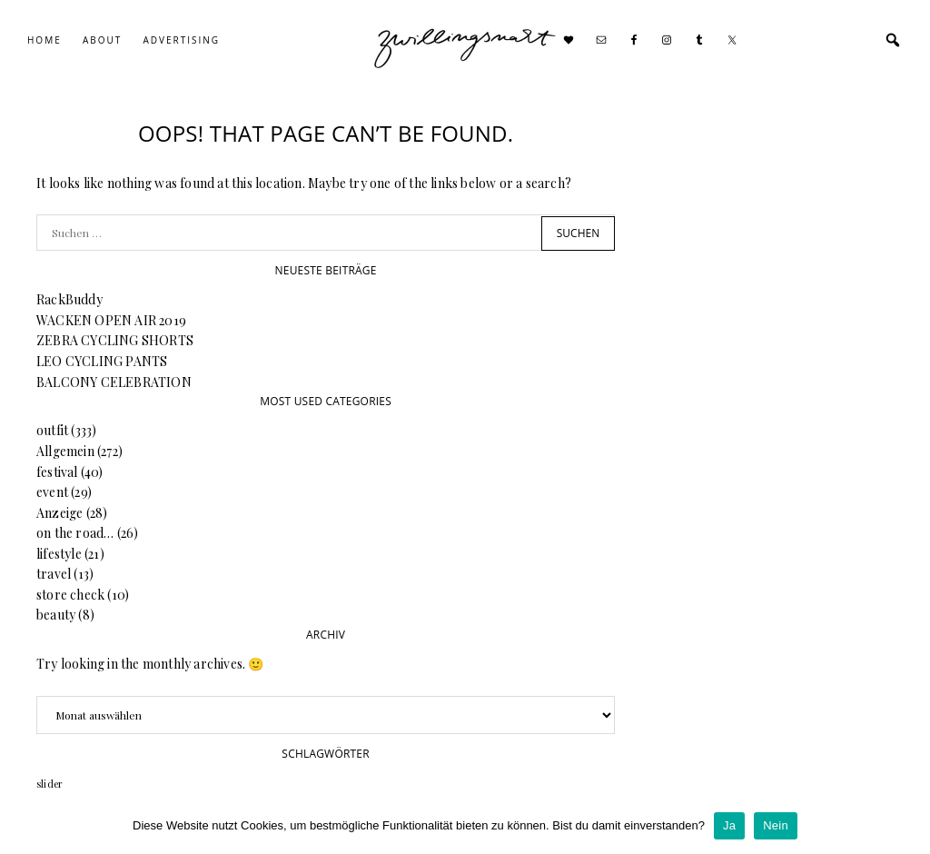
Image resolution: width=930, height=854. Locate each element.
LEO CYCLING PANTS (101, 361)
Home (44, 40)
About (102, 40)
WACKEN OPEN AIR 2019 (111, 320)
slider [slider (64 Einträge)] (49, 783)
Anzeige (59, 512)
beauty (55, 614)
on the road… (75, 532)
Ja (729, 825)
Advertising (181, 40)
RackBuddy (69, 299)
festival (57, 472)
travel (53, 573)
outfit (52, 430)
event (52, 492)
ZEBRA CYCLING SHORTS (114, 340)
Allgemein (65, 451)
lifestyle (59, 553)
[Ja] (907, 826)
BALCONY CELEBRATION (114, 382)
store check (70, 594)
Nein (775, 825)
